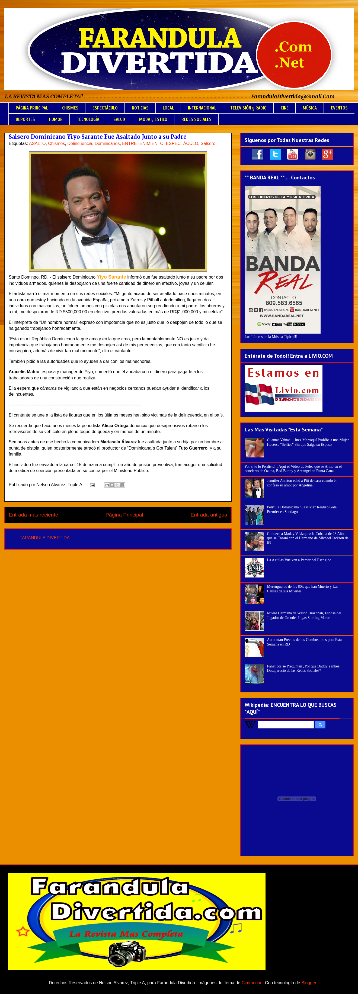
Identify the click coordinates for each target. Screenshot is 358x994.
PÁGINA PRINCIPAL (32, 108)
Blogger (308, 982)
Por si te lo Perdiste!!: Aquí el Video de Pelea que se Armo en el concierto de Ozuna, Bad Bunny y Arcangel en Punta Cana (293, 468)
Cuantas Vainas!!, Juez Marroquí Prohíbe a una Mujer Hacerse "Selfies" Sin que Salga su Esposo (308, 442)
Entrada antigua (209, 515)
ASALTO (37, 143)
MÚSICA (310, 108)
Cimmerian (252, 982)
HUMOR (56, 119)
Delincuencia (79, 143)
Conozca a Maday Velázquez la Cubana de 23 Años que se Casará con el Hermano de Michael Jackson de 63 (308, 538)
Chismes (56, 143)
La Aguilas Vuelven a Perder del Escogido (299, 560)
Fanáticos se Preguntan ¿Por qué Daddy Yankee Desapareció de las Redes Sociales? (303, 668)
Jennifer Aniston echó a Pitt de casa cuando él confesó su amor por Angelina (302, 483)
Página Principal (124, 515)
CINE (285, 108)
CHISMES (70, 108)
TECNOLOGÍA (88, 119)
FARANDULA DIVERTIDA (45, 537)
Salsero (208, 143)
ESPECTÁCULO (105, 108)
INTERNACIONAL (202, 108)
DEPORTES (25, 119)
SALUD (119, 119)
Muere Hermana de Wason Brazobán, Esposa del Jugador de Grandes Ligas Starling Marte (304, 615)
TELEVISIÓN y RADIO (248, 108)
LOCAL (168, 108)
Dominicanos (107, 143)
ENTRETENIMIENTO (143, 143)
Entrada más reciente (33, 515)
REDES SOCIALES (196, 119)
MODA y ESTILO (153, 119)
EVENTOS (339, 108)
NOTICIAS (140, 108)
